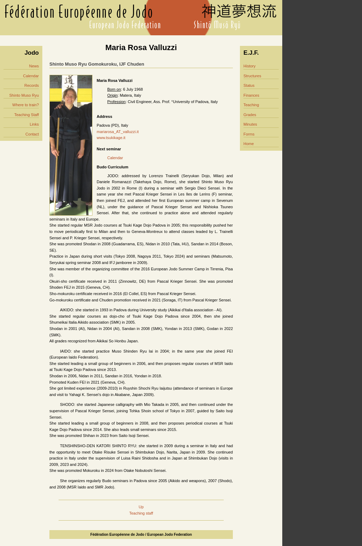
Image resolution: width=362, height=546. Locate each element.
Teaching (251, 105)
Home (248, 144)
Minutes (250, 124)
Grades (249, 115)
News (34, 66)
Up (141, 507)
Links (34, 124)
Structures (252, 76)
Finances (251, 95)
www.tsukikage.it (111, 138)
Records (31, 85)
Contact (32, 134)
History (249, 66)
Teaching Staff (26, 115)
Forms (248, 134)
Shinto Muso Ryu (24, 95)
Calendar (31, 76)
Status (248, 85)
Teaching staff (141, 513)
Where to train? (25, 105)
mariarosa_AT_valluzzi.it (118, 132)
